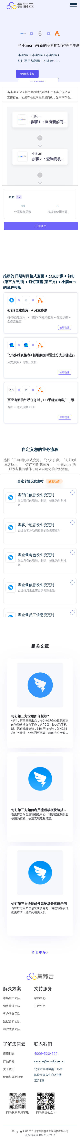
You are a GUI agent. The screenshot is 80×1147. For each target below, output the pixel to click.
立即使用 (65, 327)
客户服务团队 (11, 1013)
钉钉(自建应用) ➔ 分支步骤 (27, 310)
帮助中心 (40, 998)
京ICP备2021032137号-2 (40, 1134)
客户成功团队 (11, 1029)
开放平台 (40, 1006)
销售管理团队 (11, 1006)
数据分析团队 (11, 1021)
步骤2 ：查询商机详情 (48, 159)
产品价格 (8, 1061)
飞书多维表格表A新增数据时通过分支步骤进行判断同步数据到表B (42, 355)
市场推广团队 (11, 998)
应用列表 (8, 1053)
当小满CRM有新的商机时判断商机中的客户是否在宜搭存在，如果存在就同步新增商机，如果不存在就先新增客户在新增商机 (40, 95)
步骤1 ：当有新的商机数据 (49, 122)
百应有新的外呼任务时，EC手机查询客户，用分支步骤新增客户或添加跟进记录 (42, 400)
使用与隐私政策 (13, 1076)
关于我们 (8, 1069)
